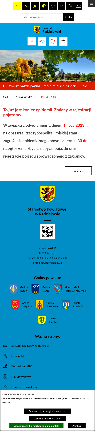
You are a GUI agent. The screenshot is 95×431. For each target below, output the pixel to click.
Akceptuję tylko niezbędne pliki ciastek (36, 426)
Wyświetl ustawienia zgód (47, 418)
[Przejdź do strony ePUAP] (42, 41)
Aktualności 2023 (24, 97)
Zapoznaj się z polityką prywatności (47, 411)
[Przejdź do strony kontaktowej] (63, 41)
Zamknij (76, 426)
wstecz (78, 171)
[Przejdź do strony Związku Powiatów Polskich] (53, 41)
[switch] (53, 6)
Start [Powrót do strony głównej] (5, 97)
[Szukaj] (68, 17)
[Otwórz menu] (91, 3)
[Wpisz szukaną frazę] (42, 17)
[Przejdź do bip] (32, 41)
